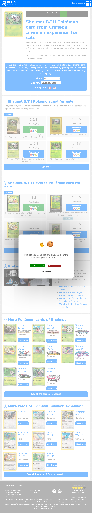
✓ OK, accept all (37, 266)
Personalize (46, 271)
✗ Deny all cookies (54, 266)
